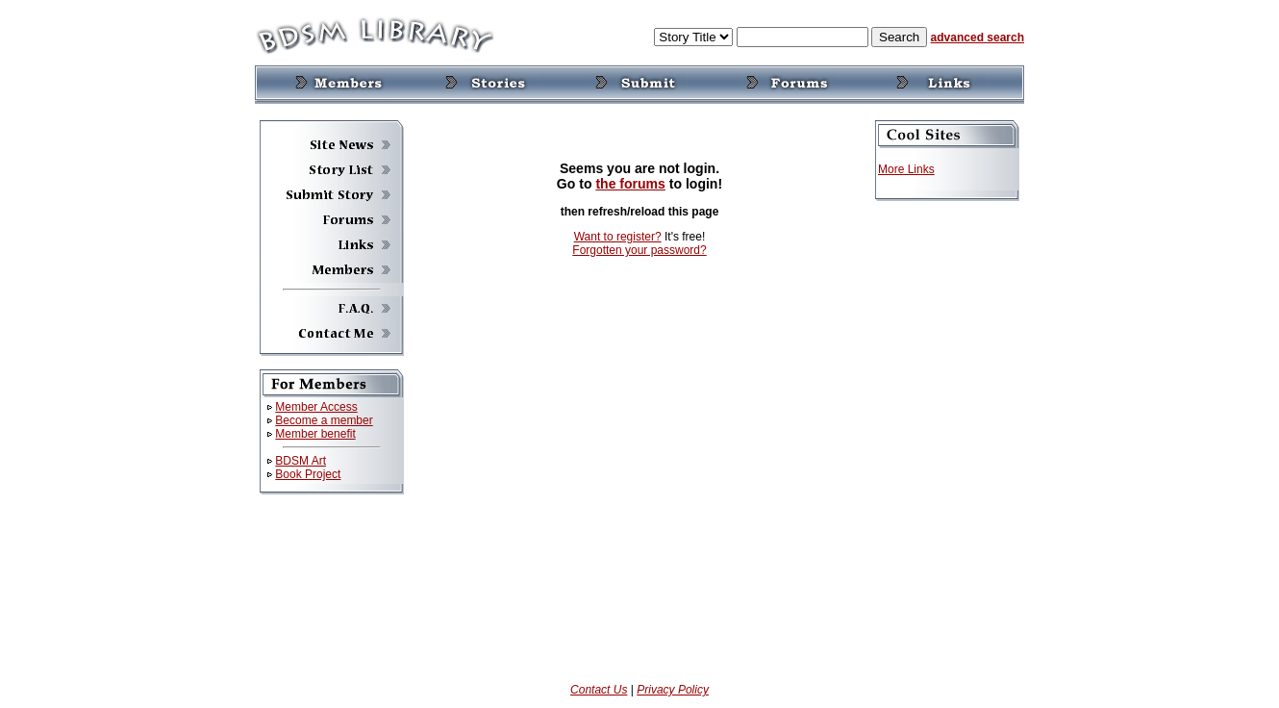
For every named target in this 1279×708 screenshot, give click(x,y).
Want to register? (618, 236)
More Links (906, 169)
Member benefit (315, 434)
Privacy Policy (673, 689)
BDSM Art (300, 461)
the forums (630, 183)
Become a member (323, 420)
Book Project (307, 474)
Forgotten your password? (639, 250)
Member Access (316, 407)
